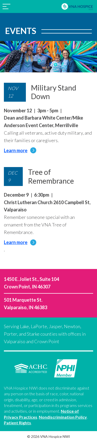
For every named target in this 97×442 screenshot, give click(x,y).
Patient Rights (17, 422)
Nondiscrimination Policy (63, 417)
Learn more (20, 150)
